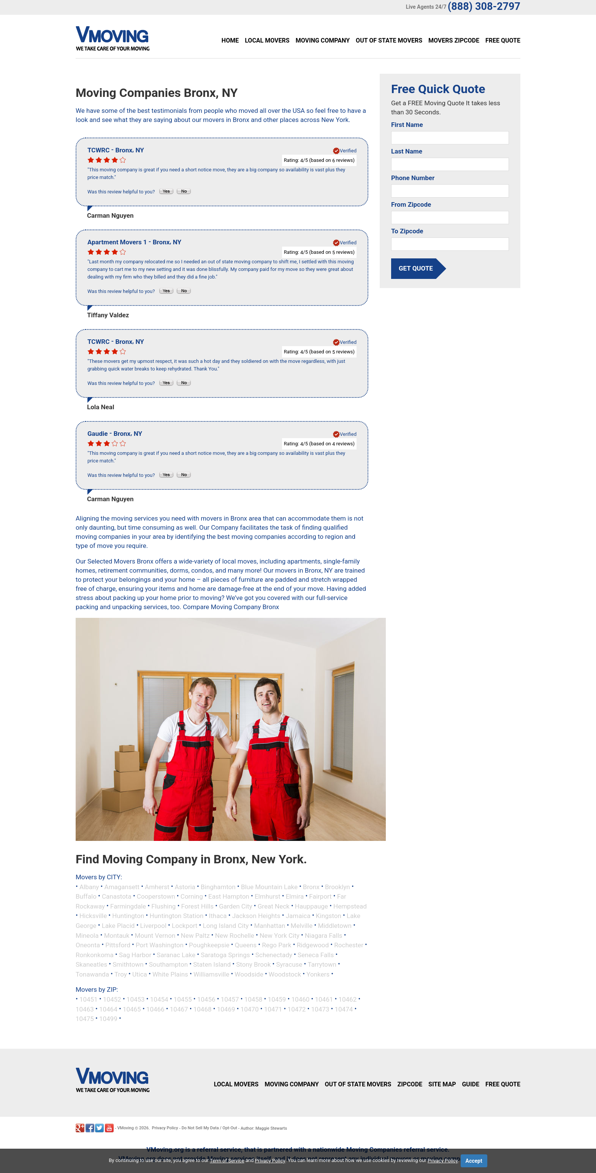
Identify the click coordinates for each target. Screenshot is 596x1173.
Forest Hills (197, 906)
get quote (416, 268)
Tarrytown (322, 964)
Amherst (157, 886)
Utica (139, 974)
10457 (230, 999)
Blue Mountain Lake (269, 886)
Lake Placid (118, 925)
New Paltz (195, 935)
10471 (273, 1009)
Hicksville (93, 916)
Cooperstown (156, 896)
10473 (320, 1009)
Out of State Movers (389, 40)
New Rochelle (234, 935)
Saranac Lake (176, 954)
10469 (226, 1009)
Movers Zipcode (453, 40)
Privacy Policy (165, 1128)
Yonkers (318, 974)
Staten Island (212, 964)
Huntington (128, 916)
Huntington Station (177, 916)
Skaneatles (91, 964)
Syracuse (289, 964)
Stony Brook (253, 964)
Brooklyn (337, 886)
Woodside (249, 974)
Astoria (185, 886)
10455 (183, 999)
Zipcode (409, 1084)
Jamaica (298, 916)
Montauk (117, 935)
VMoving (125, 1128)
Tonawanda (92, 974)
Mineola (87, 935)
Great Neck (274, 906)
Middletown (335, 925)
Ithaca (218, 916)
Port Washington (160, 945)
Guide (470, 1084)
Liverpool (153, 925)
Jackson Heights (256, 916)
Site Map (442, 1084)
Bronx (311, 886)
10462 (347, 999)
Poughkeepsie (209, 945)
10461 (324, 999)
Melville (302, 925)
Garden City (235, 906)
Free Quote (502, 40)
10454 (159, 999)
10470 (250, 1009)
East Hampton (228, 896)
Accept (474, 1161)
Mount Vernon (155, 935)
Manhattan (269, 925)
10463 (85, 1009)
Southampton (168, 964)
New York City (280, 935)
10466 (155, 1009)
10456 (206, 999)
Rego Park (276, 945)
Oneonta (88, 945)
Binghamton (218, 886)
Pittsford (117, 945)
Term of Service (227, 1161)
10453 (136, 999)
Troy (120, 974)
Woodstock (285, 974)
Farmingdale (128, 906)
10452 (112, 999)
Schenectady (273, 954)
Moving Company (323, 40)
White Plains (170, 974)
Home (230, 40)
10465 (132, 1009)
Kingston (328, 916)
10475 (85, 1019)
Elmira (295, 896)
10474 (343, 1009)
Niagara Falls (323, 935)
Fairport (320, 896)
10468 (202, 1009)
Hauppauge (311, 906)
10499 (108, 1019)
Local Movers (267, 40)
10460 (301, 999)
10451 (88, 999)
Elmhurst (268, 896)
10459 (277, 999)
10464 (108, 1009)
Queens (246, 945)
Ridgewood (313, 945)
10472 (297, 1009)
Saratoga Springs (225, 954)
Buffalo (86, 896)
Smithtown (128, 964)
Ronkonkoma (95, 954)
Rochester (348, 945)
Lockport (184, 925)
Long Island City (226, 925)
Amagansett (122, 886)
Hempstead (350, 906)
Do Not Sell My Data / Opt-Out (209, 1128)
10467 (179, 1009)
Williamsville (211, 974)
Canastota (117, 896)
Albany (89, 886)
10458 (253, 999)
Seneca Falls (316, 954)
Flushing (163, 906)
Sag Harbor (135, 954)
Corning (192, 896)
